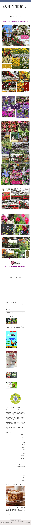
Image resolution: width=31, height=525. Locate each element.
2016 (23, 450)
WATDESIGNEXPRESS (26, 522)
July (23, 458)
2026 (23, 434)
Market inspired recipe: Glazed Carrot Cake (17, 507)
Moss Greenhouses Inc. (16, 16)
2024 (23, 437)
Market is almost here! (21, 463)
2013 (23, 477)
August (22, 456)
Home (2, 523)
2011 (23, 480)
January (22, 471)
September (22, 455)
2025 (23, 436)
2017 (23, 449)
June (23, 460)
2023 (23, 439)
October (22, 453)
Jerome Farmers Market (15, 6)
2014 (23, 475)
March (23, 470)
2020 (23, 444)
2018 (23, 447)
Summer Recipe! (22, 464)
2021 (23, 442)
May (23, 461)
